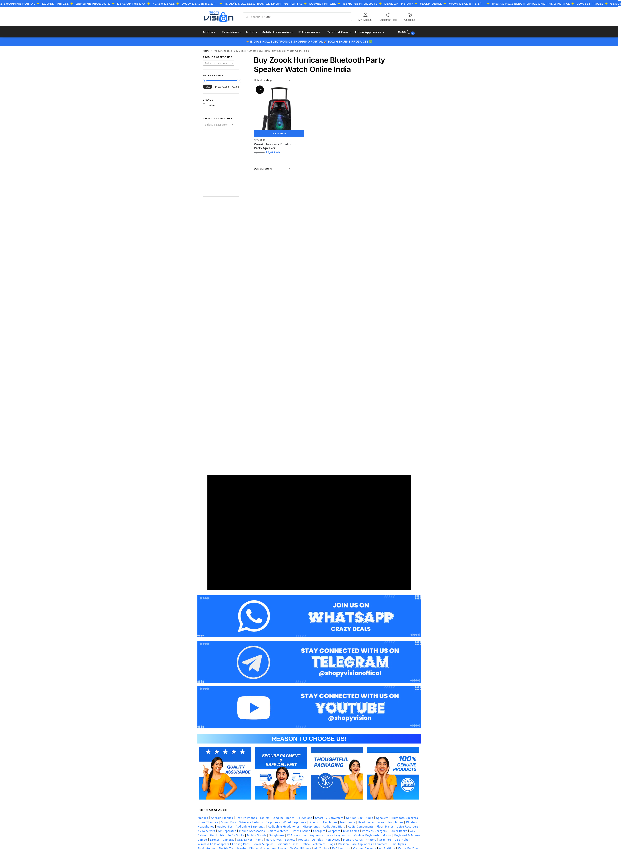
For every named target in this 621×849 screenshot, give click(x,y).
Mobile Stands (256, 835)
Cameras (228, 839)
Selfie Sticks (235, 835)
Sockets (290, 839)
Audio (369, 817)
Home (206, 50)
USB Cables (351, 830)
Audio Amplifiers (334, 826)
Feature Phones (246, 817)
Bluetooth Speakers (404, 817)
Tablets (264, 817)
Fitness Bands (300, 830)
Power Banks (398, 830)
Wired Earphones (294, 822)
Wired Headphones (390, 822)
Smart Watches (278, 830)
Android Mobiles (222, 817)
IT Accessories (297, 835)
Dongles (317, 839)
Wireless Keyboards (365, 835)
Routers (303, 839)
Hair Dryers (398, 844)
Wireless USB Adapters (213, 844)
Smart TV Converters (329, 817)
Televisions (304, 817)
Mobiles (202, 817)
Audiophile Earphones (250, 826)
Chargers (319, 830)
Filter (207, 86)
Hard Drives (274, 839)
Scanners (385, 839)
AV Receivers (206, 830)
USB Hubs (401, 839)
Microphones (311, 826)
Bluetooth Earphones (323, 822)
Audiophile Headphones (283, 826)
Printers (371, 839)
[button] (407, 31)
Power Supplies (262, 844)
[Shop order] (272, 80)
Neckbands (347, 822)
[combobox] (219, 62)
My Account (365, 19)
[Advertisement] (226, 165)
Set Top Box (354, 817)
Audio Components (360, 826)
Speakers (259, 139)
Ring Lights (217, 835)
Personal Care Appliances (355, 844)
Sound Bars (228, 822)
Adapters (334, 830)
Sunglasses (276, 835)
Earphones (273, 822)
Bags (331, 844)
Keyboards (316, 835)
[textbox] (218, 63)
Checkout (409, 19)
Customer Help (388, 19)
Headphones (366, 822)
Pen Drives (333, 839)
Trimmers (381, 844)
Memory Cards (353, 839)
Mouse (386, 835)
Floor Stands (385, 826)
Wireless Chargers (374, 830)
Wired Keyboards (338, 835)
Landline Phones (283, 817)
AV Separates (227, 830)
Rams (259, 839)
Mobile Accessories (252, 830)
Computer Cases (287, 844)
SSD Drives (245, 839)
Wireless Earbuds (251, 822)
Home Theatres (207, 822)
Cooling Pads (241, 844)
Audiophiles (225, 826)
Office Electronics (313, 844)
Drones (215, 839)
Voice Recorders (407, 826)
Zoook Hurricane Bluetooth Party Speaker (275, 146)
